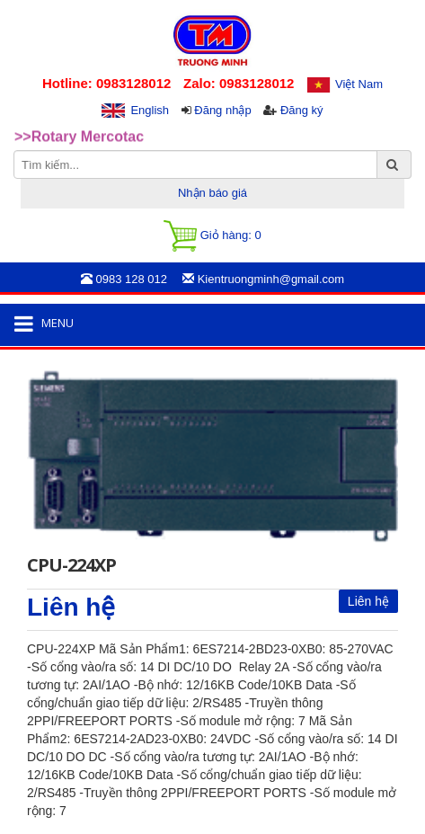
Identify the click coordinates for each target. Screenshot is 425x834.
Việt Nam (359, 84)
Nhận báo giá (212, 193)
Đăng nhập (222, 110)
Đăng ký (301, 110)
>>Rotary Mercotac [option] (79, 137)
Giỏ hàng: (212, 236)
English (149, 110)
